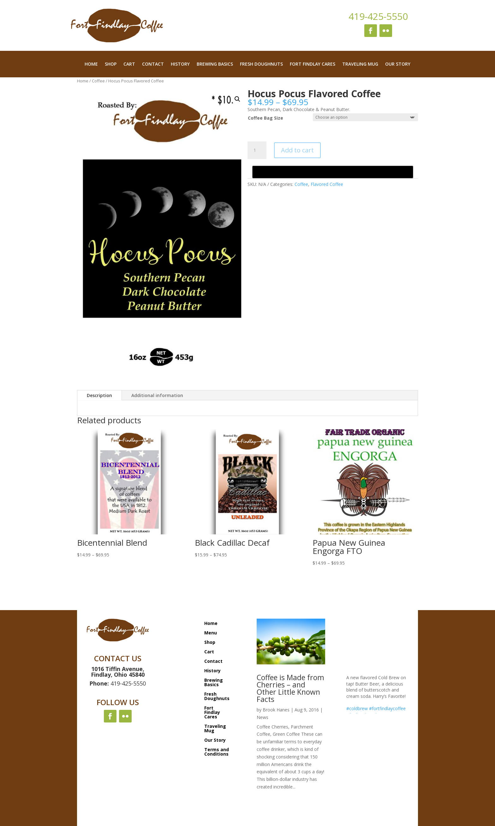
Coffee (98, 81)
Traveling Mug (360, 64)
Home (91, 64)
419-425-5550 (378, 16)
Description (99, 395)
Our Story (397, 64)
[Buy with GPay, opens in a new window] (332, 172)
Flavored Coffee (327, 184)
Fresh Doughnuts (261, 64)
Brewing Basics (215, 64)
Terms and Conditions (216, 751)
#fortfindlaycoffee (387, 708)
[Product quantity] (257, 150)
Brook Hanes (276, 710)
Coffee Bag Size (265, 118)
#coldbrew (357, 708)
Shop (110, 64)
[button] (237, 99)
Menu (210, 632)
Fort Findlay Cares (312, 64)
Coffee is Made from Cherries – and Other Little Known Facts (290, 688)
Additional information (157, 395)
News (262, 717)
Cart (129, 64)
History (180, 64)
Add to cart (297, 150)
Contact (153, 64)
